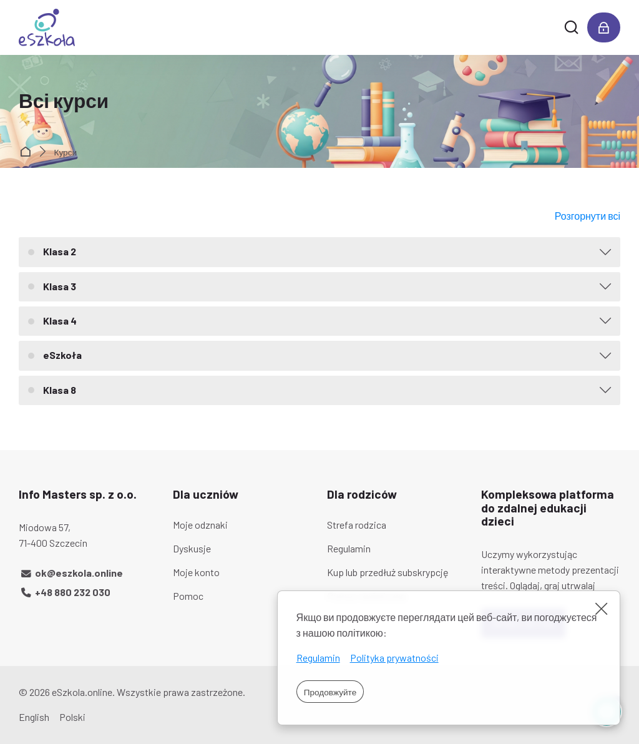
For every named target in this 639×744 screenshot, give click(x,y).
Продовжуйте (330, 692)
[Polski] (72, 717)
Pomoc (188, 596)
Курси (65, 152)
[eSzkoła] (47, 27)
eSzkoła (62, 355)
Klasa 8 (59, 390)
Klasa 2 (59, 251)
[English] (34, 717)
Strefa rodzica (356, 525)
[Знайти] (571, 27)
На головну (28, 152)
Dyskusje (192, 548)
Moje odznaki (200, 525)
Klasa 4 (60, 320)
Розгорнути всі (587, 216)
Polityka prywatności (394, 657)
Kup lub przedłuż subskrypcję (388, 572)
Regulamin (318, 657)
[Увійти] (603, 27)
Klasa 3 (59, 286)
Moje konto (196, 572)
